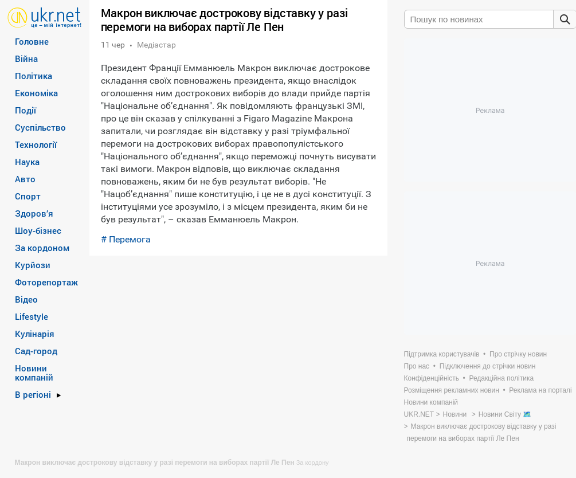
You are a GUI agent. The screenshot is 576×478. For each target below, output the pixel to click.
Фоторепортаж (46, 282)
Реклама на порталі (540, 390)
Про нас (417, 366)
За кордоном (42, 247)
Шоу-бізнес (38, 230)
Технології (36, 144)
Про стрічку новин (518, 354)
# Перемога (126, 239)
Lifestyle (31, 316)
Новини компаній (34, 372)
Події (25, 110)
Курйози (32, 264)
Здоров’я (34, 213)
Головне (32, 41)
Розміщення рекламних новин (451, 390)
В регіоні (33, 394)
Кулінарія (34, 333)
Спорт (28, 196)
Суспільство (40, 127)
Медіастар (156, 44)
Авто (25, 178)
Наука (27, 161)
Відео (26, 299)
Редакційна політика (501, 378)
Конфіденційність (431, 378)
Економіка (36, 92)
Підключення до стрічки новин (488, 366)
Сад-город (36, 350)
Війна (26, 58)
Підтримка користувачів (442, 354)
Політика (33, 75)
